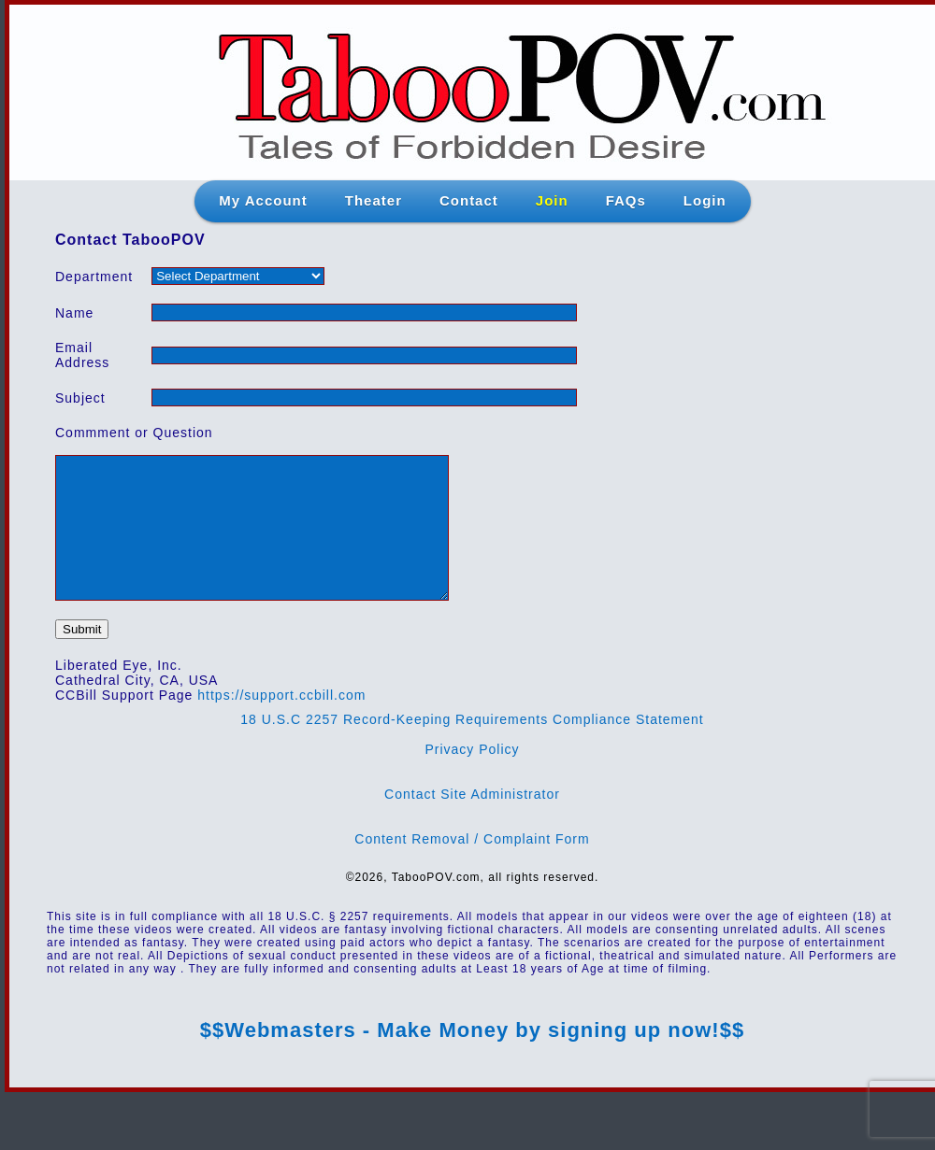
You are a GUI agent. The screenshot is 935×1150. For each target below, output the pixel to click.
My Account (263, 200)
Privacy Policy (471, 777)
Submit (82, 657)
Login (704, 200)
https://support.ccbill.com (281, 723)
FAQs (626, 200)
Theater (373, 200)
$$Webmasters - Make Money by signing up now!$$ (472, 1058)
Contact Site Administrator (472, 822)
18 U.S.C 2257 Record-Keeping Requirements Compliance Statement (471, 747)
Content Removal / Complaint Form (471, 866)
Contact (468, 200)
